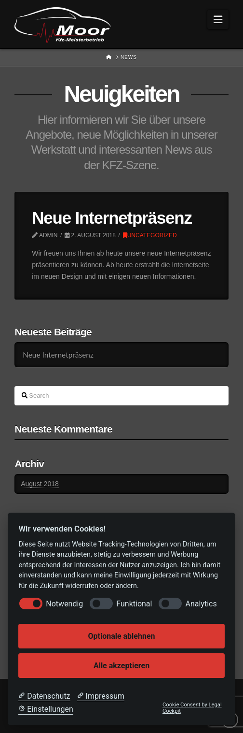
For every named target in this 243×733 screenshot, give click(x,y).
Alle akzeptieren (121, 665)
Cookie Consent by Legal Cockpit (192, 708)
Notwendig (64, 603)
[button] (218, 19)
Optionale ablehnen (121, 636)
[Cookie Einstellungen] (45, 709)
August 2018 (40, 484)
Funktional (134, 603)
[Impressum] (100, 696)
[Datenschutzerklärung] (44, 696)
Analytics (200, 603)
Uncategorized (150, 235)
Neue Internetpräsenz (111, 217)
